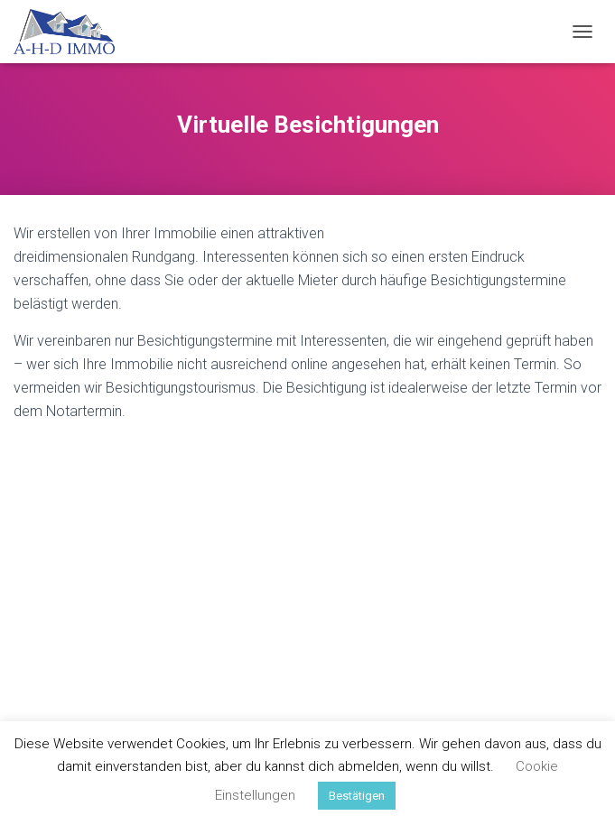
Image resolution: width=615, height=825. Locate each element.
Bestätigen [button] (357, 795)
